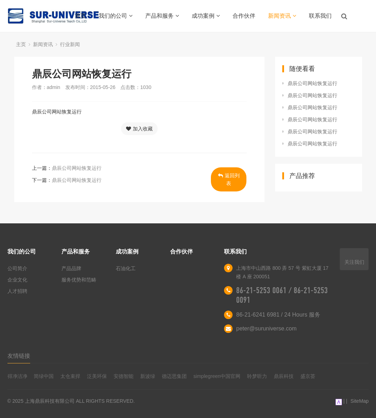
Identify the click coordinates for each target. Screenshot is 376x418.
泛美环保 (97, 376)
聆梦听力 (257, 376)
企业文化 (17, 280)
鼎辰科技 (284, 376)
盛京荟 (307, 376)
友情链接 (18, 356)
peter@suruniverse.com (266, 328)
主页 (21, 44)
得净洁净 (17, 376)
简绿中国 (44, 376)
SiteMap (359, 401)
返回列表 (229, 179)
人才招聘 (17, 291)
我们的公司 (115, 16)
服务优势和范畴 (78, 280)
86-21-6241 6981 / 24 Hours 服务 (278, 315)
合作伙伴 (244, 16)
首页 (80, 16)
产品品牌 (71, 268)
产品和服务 (162, 16)
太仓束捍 (70, 376)
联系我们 (320, 16)
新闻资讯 (282, 16)
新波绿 (147, 376)
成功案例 (206, 16)
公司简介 (17, 268)
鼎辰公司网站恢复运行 (77, 168)
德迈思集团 (174, 376)
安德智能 (123, 376)
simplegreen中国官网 (217, 376)
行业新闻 (70, 44)
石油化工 (126, 268)
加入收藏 (139, 129)
